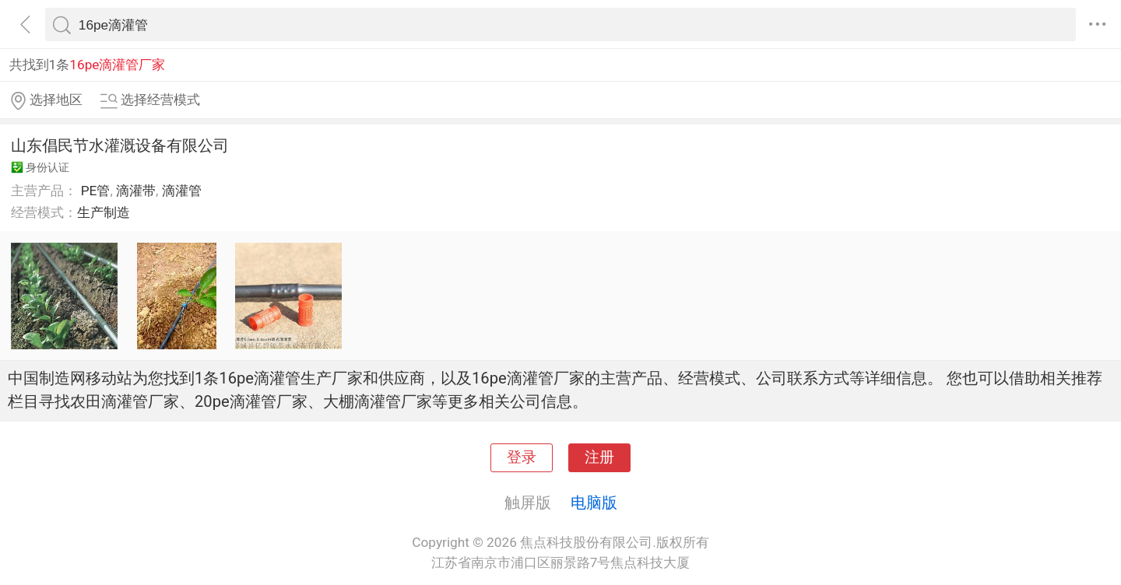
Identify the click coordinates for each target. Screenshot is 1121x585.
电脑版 (594, 502)
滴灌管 (182, 190)
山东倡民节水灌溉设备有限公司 (120, 145)
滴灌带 (136, 190)
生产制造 (103, 212)
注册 (599, 457)
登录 (521, 457)
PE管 (96, 190)
